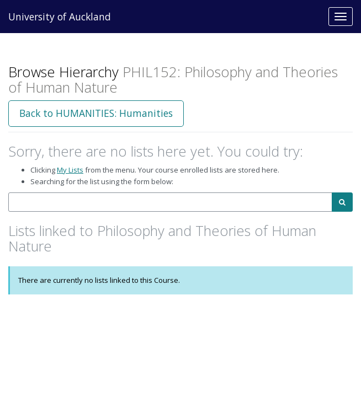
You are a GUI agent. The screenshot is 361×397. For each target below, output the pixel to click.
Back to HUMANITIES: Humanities (96, 113)
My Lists (70, 170)
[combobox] (170, 202)
